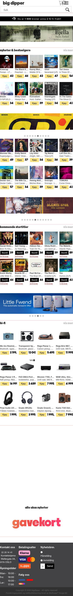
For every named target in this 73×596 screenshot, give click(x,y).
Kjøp (4, 75)
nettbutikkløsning (33, 592)
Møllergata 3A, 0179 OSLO (7, 560)
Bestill (5, 252)
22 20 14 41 (6, 552)
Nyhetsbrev (48, 547)
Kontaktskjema (8, 555)
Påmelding (46, 556)
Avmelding (48, 560)
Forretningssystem (14, 592)
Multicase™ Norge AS (58, 592)
